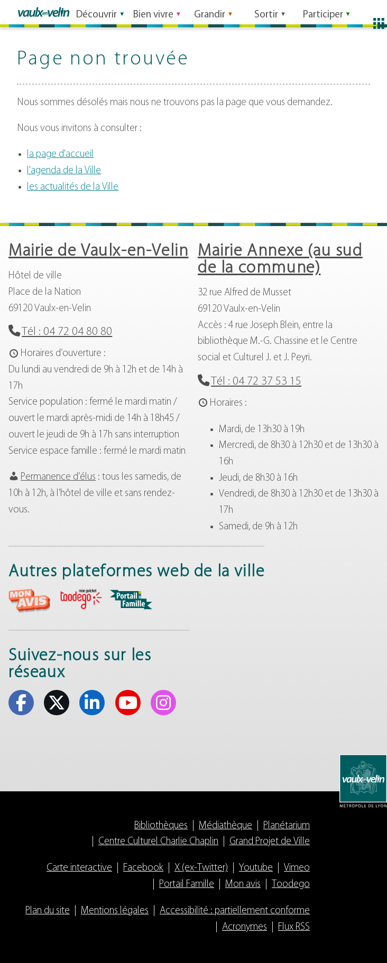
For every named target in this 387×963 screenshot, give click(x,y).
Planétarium (286, 826)
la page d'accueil (60, 154)
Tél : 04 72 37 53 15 (256, 382)
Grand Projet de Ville (269, 842)
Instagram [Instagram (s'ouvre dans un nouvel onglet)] (163, 702)
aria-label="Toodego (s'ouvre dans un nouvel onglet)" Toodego (80, 599)
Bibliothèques (161, 826)
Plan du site (47, 911)
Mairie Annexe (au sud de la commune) (280, 260)
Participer (323, 12)
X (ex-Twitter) (201, 868)
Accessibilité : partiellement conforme (235, 911)
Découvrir (96, 12)
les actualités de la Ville (72, 187)
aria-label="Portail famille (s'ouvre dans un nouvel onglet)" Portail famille (131, 599)
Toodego (291, 885)
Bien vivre (153, 12)
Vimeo (297, 868)
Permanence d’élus (58, 477)
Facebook (143, 868)
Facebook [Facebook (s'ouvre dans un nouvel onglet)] (21, 702)
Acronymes (244, 927)
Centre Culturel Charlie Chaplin (158, 842)
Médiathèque (225, 826)
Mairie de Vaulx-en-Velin (98, 251)
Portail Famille (186, 885)
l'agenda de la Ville (64, 171)
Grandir (209, 12)
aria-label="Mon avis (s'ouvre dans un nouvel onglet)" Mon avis (29, 601)
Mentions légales (115, 911)
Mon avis (243, 885)
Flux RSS (294, 927)
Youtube (256, 868)
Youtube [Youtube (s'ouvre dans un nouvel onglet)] (127, 702)
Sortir (266, 12)
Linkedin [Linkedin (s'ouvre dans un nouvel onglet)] (92, 702)
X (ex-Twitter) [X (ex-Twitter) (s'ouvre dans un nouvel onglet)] (56, 702)
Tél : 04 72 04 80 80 (67, 332)
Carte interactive (79, 868)
